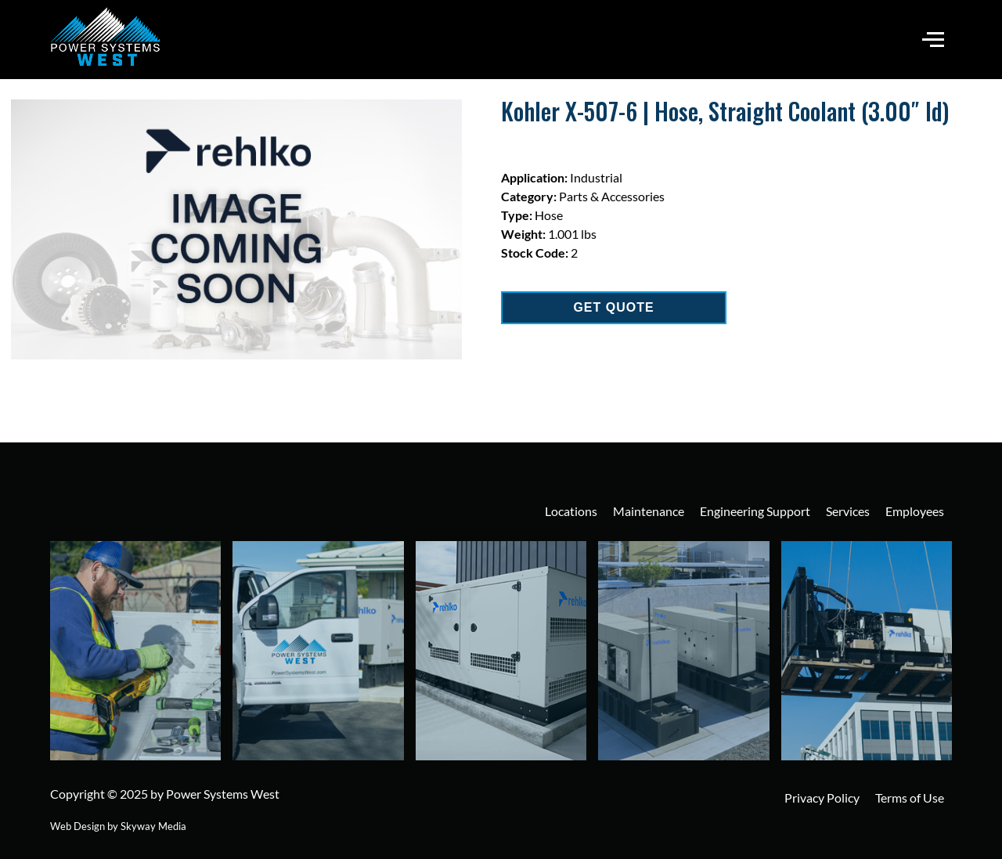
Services (848, 510)
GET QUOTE (613, 307)
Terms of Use (909, 797)
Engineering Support (755, 510)
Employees (914, 510)
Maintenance (648, 510)
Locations (571, 510)
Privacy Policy (822, 797)
